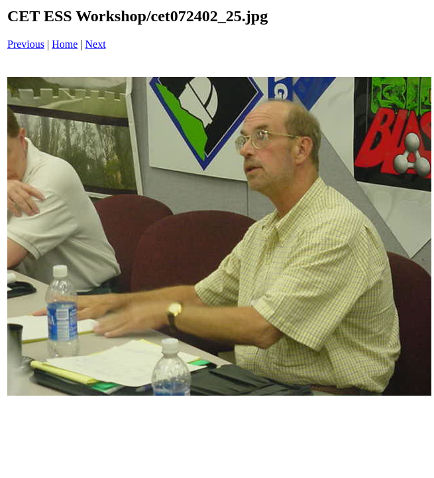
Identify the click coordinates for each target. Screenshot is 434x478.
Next (95, 44)
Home (65, 44)
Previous (25, 44)
